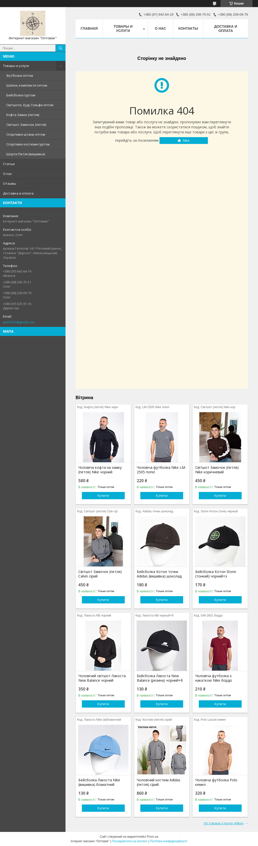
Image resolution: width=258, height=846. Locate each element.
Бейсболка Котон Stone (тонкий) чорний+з (215, 574)
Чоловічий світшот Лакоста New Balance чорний (102, 678)
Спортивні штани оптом (25, 134)
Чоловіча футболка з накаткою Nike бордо (213, 678)
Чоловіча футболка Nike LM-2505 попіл (161, 469)
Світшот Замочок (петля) (26, 124)
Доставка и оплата (18, 193)
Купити (103, 495)
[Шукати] (60, 48)
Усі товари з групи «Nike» (224, 823)
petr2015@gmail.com (19, 322)
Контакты (188, 28)
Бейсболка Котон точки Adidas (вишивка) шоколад (159, 574)
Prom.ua (152, 836)
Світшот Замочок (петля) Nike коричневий (217, 469)
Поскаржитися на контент (129, 841)
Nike (186, 140)
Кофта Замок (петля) (22, 114)
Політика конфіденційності (168, 841)
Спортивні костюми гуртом (28, 144)
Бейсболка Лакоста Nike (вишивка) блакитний (99, 782)
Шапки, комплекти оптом (26, 85)
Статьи (9, 164)
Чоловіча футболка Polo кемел (216, 782)
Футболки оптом (19, 75)
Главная (89, 28)
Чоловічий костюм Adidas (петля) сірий (158, 782)
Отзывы (9, 183)
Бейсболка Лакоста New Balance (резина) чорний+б (160, 678)
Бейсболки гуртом (20, 95)
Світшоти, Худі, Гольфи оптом (29, 105)
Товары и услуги (16, 65)
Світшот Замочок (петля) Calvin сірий (100, 574)
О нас (7, 173)
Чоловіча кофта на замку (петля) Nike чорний (100, 469)
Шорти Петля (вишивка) (25, 154)
